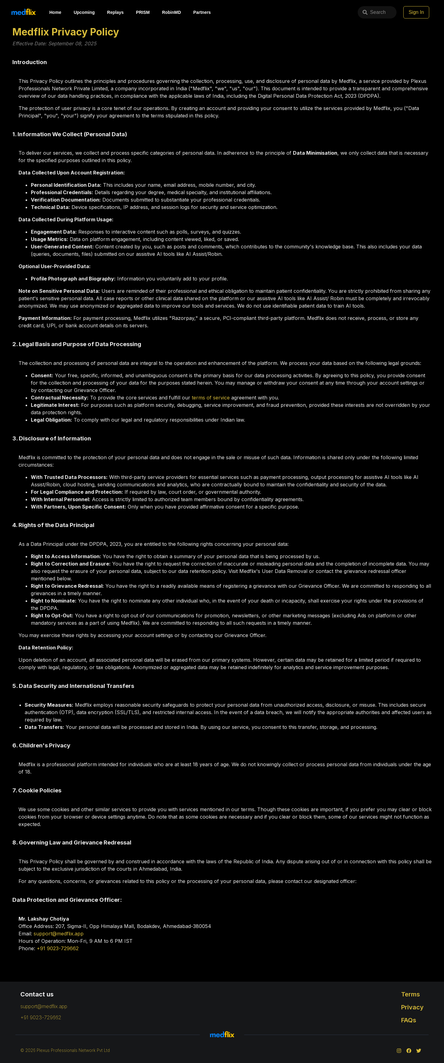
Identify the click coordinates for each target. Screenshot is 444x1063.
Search (322, 12)
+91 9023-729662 (58, 948)
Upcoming (84, 12)
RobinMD (171, 12)
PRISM (143, 12)
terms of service (211, 398)
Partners (202, 12)
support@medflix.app (59, 933)
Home (55, 12)
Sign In (416, 12)
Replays (115, 12)
